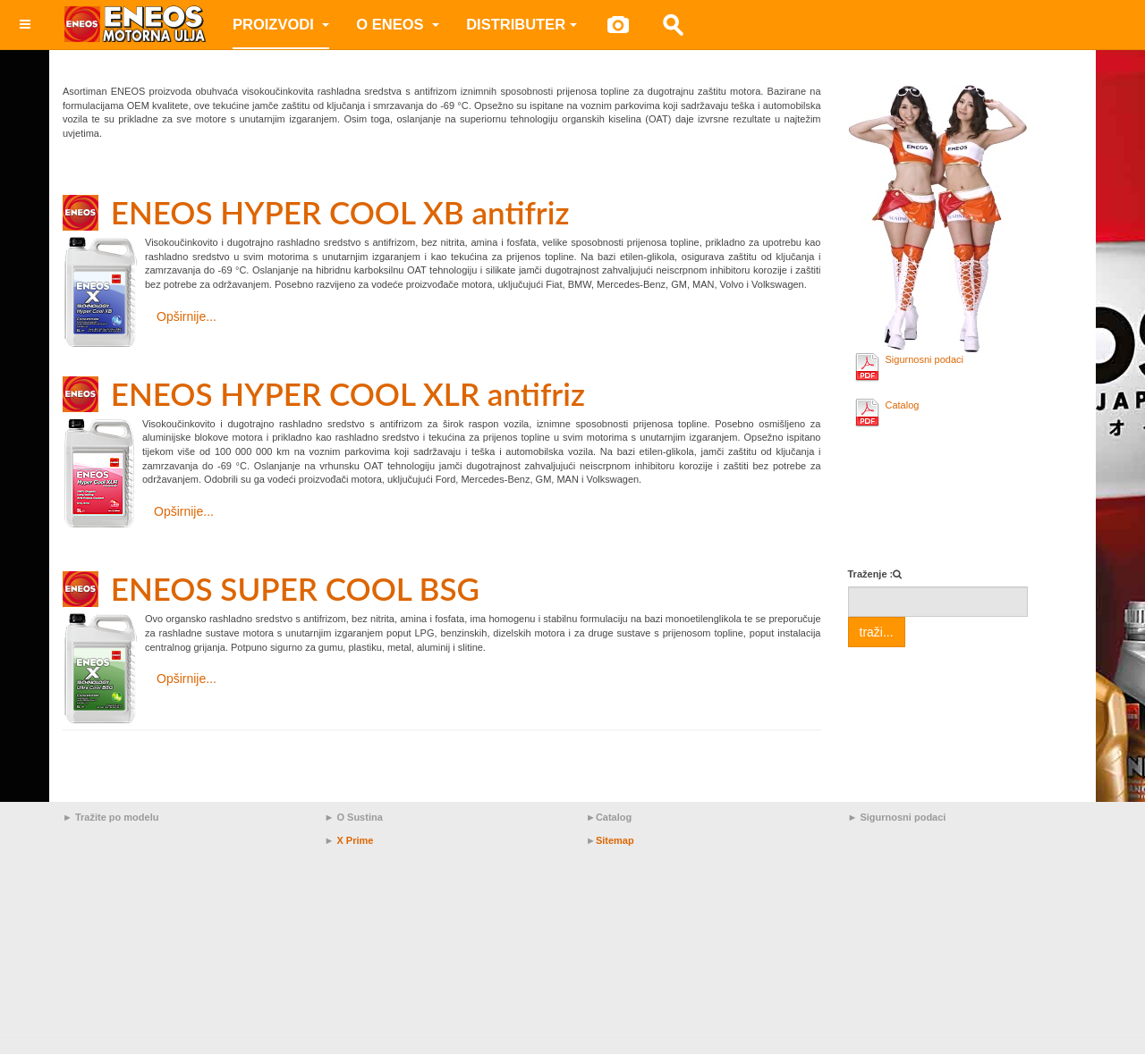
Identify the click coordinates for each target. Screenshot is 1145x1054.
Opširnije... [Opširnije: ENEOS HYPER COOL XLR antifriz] (184, 511)
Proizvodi (281, 24)
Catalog (903, 405)
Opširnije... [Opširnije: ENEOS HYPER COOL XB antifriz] (186, 316)
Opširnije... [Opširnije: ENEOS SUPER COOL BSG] (186, 678)
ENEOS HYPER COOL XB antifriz (340, 212)
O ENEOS (397, 24)
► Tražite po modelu (110, 817)
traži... (877, 632)
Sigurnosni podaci (924, 359)
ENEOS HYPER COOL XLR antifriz (348, 393)
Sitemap (615, 840)
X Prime (354, 840)
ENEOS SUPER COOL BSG (295, 588)
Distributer (521, 24)
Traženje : (871, 574)
